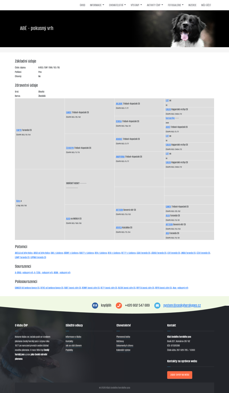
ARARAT (119, 139)
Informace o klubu (73, 337)
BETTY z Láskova (128, 253)
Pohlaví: (18, 72)
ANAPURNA (120, 156)
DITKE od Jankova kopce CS (51, 288)
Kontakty (69, 341)
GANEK (68, 112)
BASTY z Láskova (86, 253)
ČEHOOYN (70, 148)
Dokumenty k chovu (124, 345)
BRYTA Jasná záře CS (145, 288)
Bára (18, 201)
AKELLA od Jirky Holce (24, 253)
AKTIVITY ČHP (153, 5)
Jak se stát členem (74, 345)
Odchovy (120, 341)
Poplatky (69, 350)
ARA (167, 233)
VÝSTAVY (135, 5)
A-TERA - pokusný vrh (43, 272)
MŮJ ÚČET (206, 5)
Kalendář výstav (123, 350)
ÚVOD (82, 5)
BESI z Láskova (114, 253)
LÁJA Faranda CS (143, 253)
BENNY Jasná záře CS (91, 288)
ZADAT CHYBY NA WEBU (179, 375)
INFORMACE (96, 5)
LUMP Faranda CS (22, 257)
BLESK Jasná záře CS (126, 288)
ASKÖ (168, 127)
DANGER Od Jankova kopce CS (27, 288)
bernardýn (170, 118)
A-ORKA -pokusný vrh (24, 272)
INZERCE (192, 5)
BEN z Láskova (101, 253)
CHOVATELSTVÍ (116, 5)
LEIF (167, 100)
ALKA (68, 218)
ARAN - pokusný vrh (62, 272)
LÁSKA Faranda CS (158, 253)
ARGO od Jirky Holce (42, 253)
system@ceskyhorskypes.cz (182, 305)
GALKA (168, 109)
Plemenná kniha (123, 337)
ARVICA (119, 227)
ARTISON (119, 210)
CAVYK (19, 130)
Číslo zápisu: (20, 67)
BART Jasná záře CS (72, 288)
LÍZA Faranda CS (203, 253)
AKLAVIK (119, 103)
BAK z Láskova (57, 253)
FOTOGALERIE (174, 5)
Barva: (17, 96)
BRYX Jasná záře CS (163, 288)
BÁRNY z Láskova (71, 253)
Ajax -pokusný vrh (180, 288)
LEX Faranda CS (173, 253)
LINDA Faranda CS (188, 253)
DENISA (119, 121)
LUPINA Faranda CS (38, 257)
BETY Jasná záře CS (109, 288)
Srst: (17, 91)
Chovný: (18, 76)
